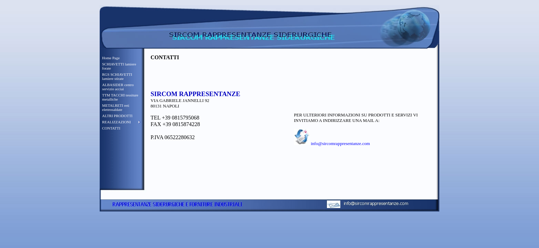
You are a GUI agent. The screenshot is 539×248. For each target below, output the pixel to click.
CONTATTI (111, 128)
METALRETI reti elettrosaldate (115, 107)
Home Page (111, 58)
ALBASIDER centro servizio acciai (118, 87)
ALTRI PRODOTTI (117, 116)
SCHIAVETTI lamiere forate (119, 66)
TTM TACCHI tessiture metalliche (120, 97)
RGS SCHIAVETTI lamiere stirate (117, 76)
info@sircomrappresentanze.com (340, 143)
